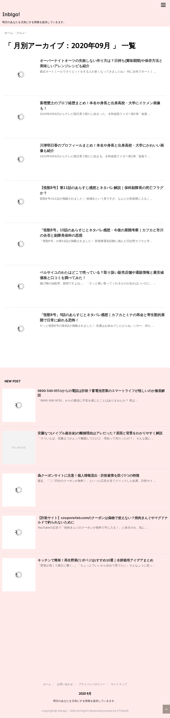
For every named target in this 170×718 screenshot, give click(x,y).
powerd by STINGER (115, 710)
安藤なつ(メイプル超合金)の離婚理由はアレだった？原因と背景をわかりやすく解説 (100, 433)
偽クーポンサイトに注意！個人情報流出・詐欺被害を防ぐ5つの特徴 (88, 475)
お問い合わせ (65, 684)
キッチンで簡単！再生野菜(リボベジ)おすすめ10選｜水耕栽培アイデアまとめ (95, 560)
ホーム (47, 684)
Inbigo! (11, 14)
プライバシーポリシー (92, 684)
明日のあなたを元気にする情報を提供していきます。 (85, 700)
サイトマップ (119, 684)
